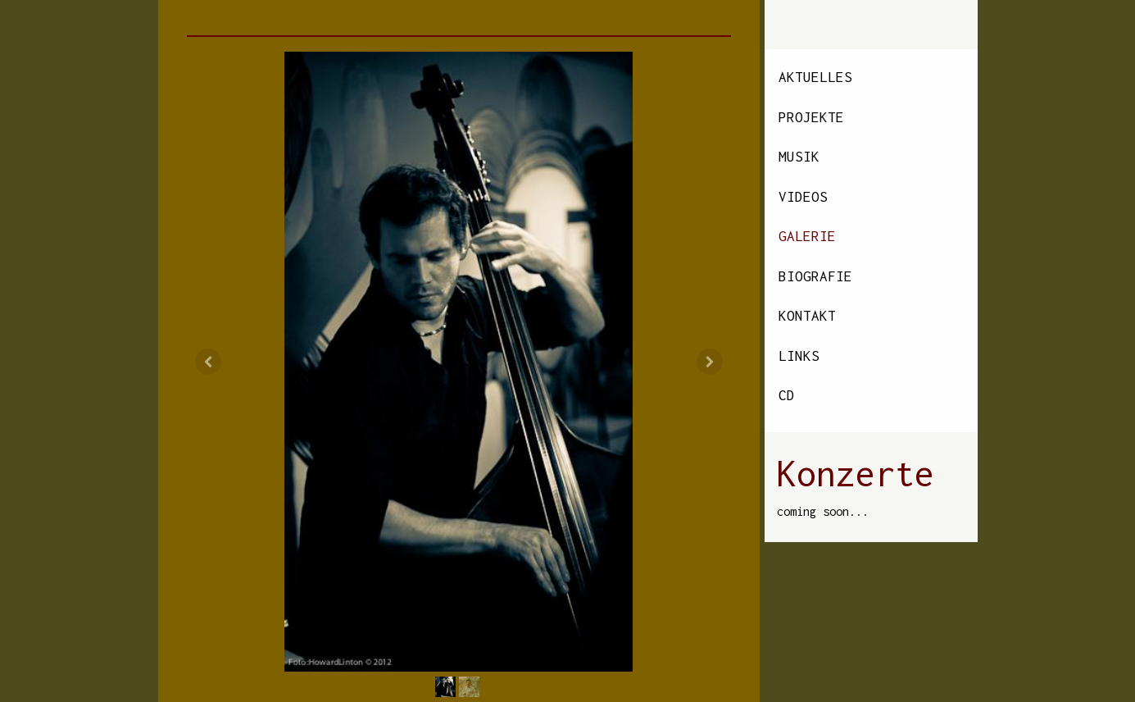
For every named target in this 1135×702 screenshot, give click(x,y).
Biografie (815, 276)
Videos (803, 197)
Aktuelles (815, 77)
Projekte (811, 117)
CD (787, 395)
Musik (799, 156)
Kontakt (807, 316)
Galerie (807, 236)
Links (799, 356)
